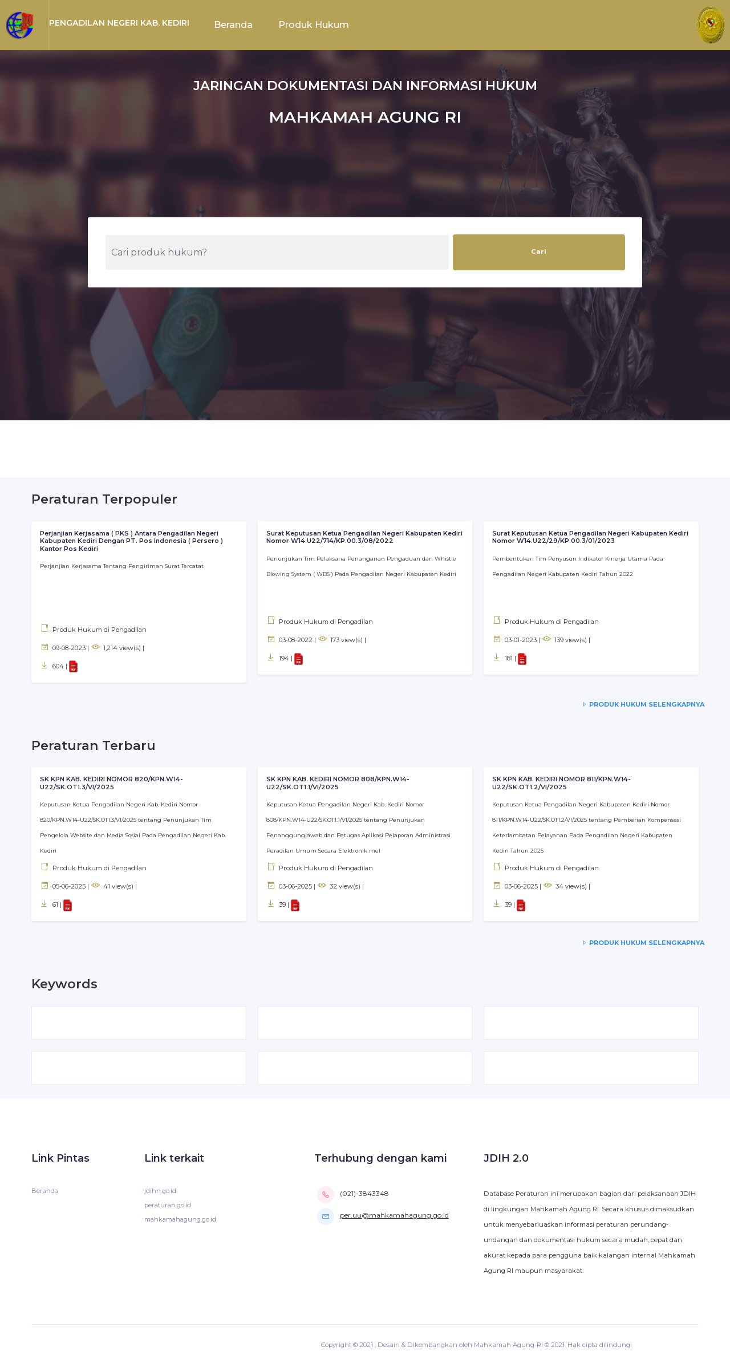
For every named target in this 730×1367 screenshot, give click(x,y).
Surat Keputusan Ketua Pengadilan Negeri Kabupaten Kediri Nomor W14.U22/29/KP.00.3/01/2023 (581, 537)
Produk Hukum (313, 24)
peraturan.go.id (168, 1207)
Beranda (233, 24)
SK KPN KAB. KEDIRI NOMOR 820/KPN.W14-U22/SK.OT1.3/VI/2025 (112, 784)
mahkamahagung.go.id (181, 1221)
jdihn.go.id (160, 1192)
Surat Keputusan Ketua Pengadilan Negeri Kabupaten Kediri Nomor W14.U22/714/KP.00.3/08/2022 (355, 537)
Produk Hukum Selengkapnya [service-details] (641, 704)
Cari (538, 251)
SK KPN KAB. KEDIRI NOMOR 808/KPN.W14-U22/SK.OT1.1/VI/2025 (339, 784)
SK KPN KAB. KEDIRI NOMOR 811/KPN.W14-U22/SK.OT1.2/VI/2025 (562, 784)
